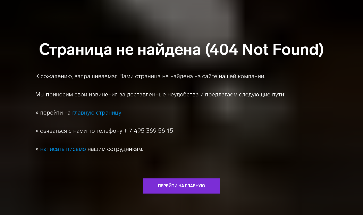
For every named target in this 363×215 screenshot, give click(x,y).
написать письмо (63, 148)
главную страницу (96, 112)
